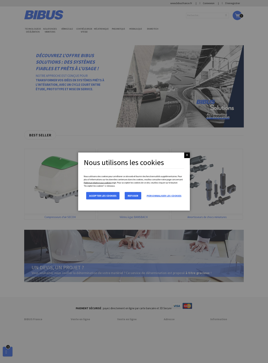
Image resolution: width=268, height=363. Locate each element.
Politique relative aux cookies (97, 182)
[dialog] (134, 181)
